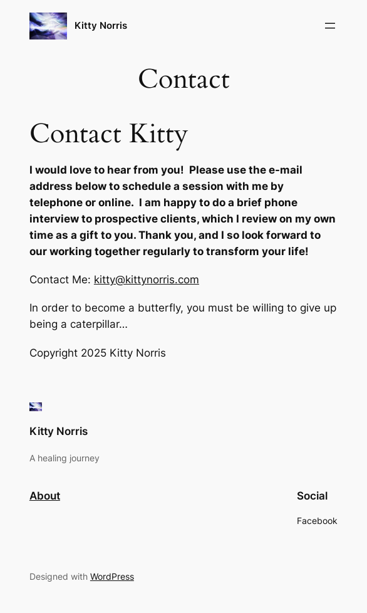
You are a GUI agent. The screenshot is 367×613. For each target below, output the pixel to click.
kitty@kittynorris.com (146, 279)
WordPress (112, 576)
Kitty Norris (101, 25)
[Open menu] (330, 25)
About (44, 496)
